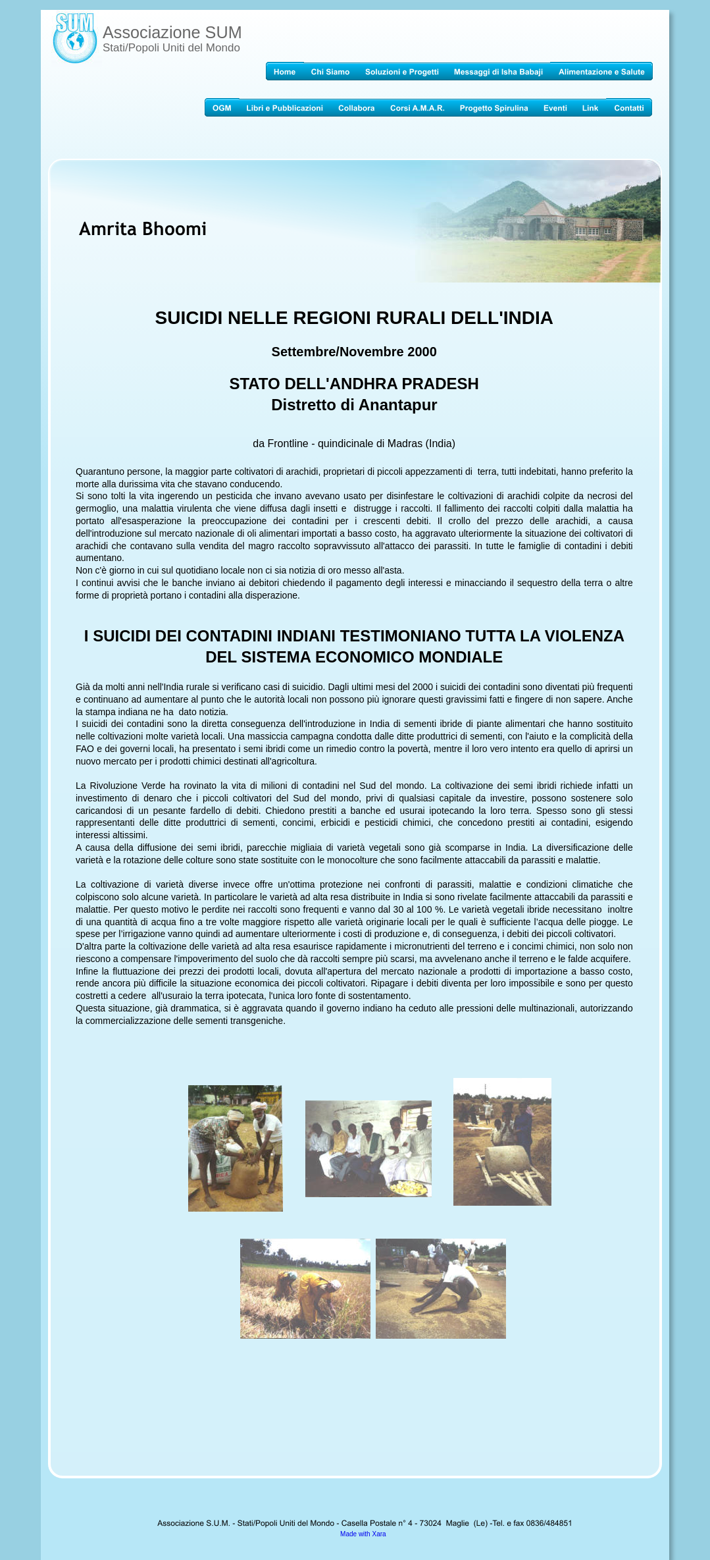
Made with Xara (363, 1534)
